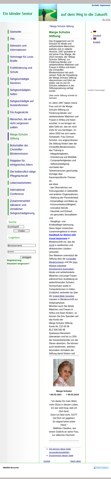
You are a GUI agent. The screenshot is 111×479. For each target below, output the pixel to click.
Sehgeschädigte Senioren (18, 80)
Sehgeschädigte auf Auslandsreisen (21, 103)
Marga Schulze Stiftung (18, 136)
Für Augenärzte (18, 112)
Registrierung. (14, 260)
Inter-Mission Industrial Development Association (63, 265)
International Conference (16, 191)
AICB (51, 245)
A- (109, 19)
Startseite (14, 31)
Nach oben (75, 461)
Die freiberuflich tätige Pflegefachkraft (22, 173)
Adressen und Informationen (17, 47)
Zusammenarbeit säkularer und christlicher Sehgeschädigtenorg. (21, 207)
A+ (104, 19)
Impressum (105, 5)
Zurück (47, 461)
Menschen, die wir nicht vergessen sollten (20, 123)
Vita (11, 38)
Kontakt (95, 5)
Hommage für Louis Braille (20, 58)
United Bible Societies (63, 296)
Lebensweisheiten (19, 182)
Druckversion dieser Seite (61, 455)
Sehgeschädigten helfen (19, 91)
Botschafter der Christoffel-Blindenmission (18, 149)
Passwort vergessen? (18, 263)
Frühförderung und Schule (20, 69)
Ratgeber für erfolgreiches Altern (20, 162)
